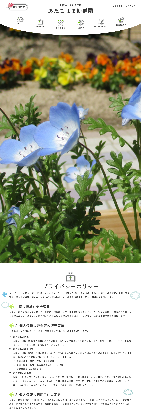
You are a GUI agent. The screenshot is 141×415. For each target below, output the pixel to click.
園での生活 (60, 24)
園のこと (20, 21)
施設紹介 (40, 23)
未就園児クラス (101, 23)
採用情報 (118, 5)
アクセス (131, 5)
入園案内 (81, 24)
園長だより (121, 21)
